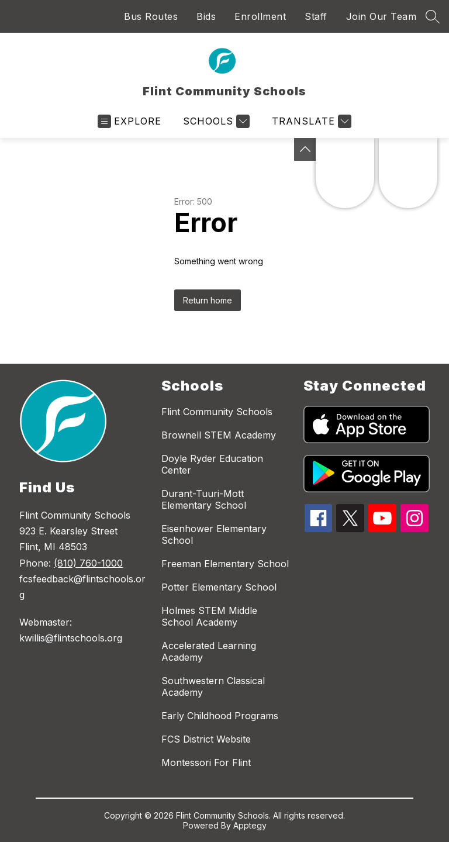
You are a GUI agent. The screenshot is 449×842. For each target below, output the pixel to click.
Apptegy (250, 825)
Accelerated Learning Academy (208, 651)
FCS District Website (206, 739)
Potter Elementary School (219, 587)
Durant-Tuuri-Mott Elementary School (203, 499)
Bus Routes (151, 16)
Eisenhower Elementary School (214, 534)
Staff (316, 16)
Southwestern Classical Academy (213, 686)
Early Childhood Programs (219, 716)
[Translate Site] (310, 121)
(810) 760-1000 (88, 563)
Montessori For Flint (206, 762)
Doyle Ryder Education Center (212, 464)
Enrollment (260, 16)
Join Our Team (381, 16)
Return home (207, 300)
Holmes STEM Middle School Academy (209, 616)
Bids (206, 16)
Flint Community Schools (216, 411)
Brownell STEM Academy (218, 435)
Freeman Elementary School (225, 564)
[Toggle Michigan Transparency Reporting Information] (305, 149)
